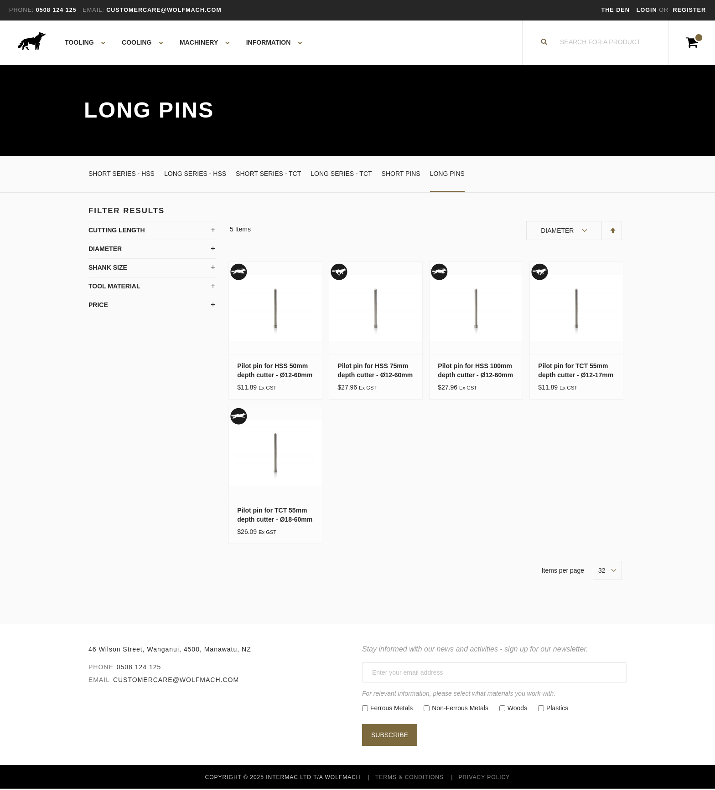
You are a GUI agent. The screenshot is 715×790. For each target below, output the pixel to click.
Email (99, 681)
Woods (517, 709)
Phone (101, 668)
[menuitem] (80, 43)
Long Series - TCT (341, 174)
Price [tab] (98, 305)
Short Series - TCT (268, 174)
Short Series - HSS (121, 174)
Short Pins (401, 174)
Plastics (557, 709)
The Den (615, 10)
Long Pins (447, 174)
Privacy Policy (484, 778)
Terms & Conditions (409, 778)
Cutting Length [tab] (116, 231)
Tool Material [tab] (114, 287)
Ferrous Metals (391, 709)
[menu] (180, 43)
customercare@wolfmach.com (176, 681)
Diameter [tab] (105, 249)
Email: (93, 10)
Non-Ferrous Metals (460, 709)
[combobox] (600, 43)
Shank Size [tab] (107, 268)
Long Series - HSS (195, 174)
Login (648, 10)
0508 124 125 (139, 668)
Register (689, 10)
